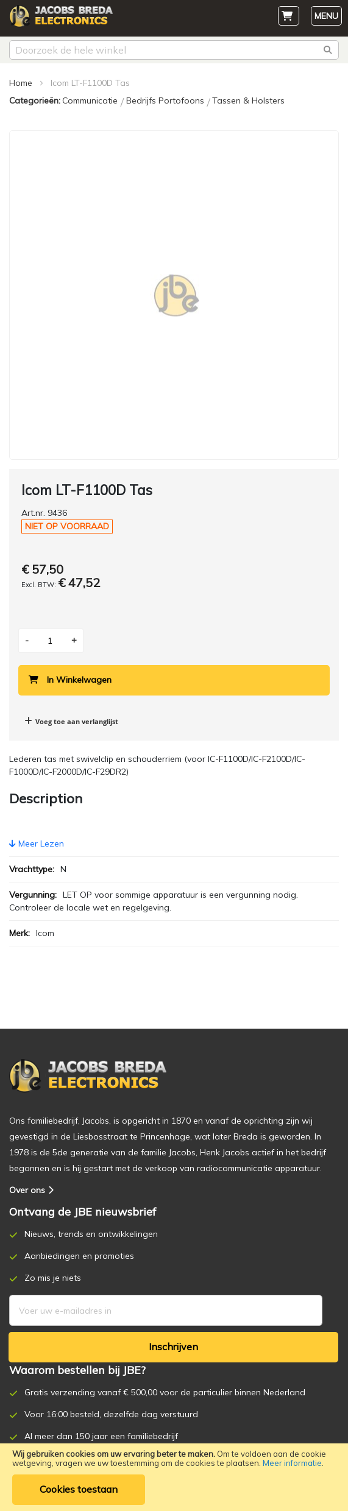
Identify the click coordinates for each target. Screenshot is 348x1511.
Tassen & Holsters (248, 100)
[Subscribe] (173, 1347)
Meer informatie (292, 1463)
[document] (174, 1477)
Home (20, 82)
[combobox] (174, 50)
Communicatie (91, 100)
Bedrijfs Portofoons (166, 100)
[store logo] (66, 19)
